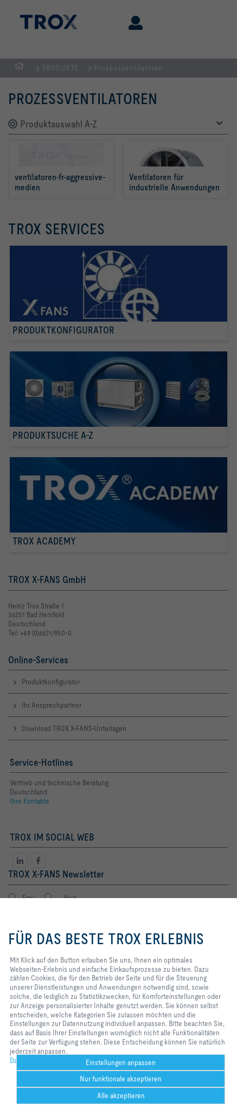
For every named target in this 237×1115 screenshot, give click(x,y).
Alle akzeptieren (121, 1095)
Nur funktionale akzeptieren (121, 1078)
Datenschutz (28, 1060)
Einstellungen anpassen (121, 1062)
